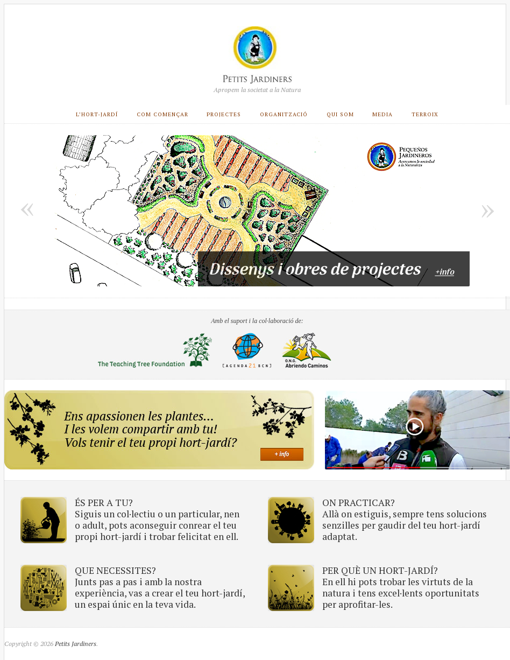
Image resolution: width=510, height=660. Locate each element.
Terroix (425, 114)
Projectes (224, 114)
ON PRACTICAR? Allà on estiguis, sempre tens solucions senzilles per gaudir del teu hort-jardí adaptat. (404, 519)
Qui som (340, 114)
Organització (284, 114)
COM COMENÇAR (162, 114)
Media (382, 114)
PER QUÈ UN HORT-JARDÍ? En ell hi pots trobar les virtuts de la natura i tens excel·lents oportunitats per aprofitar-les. (400, 587)
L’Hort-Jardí (97, 114)
